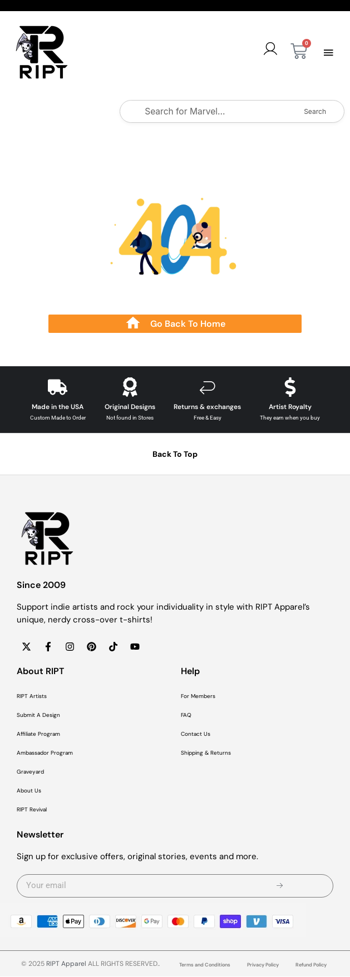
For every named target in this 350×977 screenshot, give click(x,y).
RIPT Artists (32, 696)
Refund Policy (311, 965)
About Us (29, 791)
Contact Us (195, 734)
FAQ (186, 715)
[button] (329, 53)
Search (315, 111)
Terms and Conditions (204, 965)
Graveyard (30, 772)
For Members (198, 696)
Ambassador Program (45, 753)
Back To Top (175, 455)
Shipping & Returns (206, 753)
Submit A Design (38, 715)
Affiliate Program (38, 734)
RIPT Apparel (66, 964)
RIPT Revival (32, 810)
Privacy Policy (263, 965)
